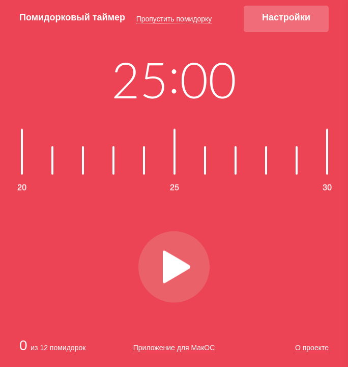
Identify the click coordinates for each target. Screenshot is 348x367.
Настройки (286, 17)
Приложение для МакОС (174, 348)
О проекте (312, 348)
